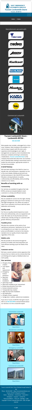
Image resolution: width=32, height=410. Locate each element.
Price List (17, 398)
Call (16, 407)
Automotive (25, 395)
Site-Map (22, 398)
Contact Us (22, 396)
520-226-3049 (16, 141)
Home (13, 19)
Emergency (9, 396)
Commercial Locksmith (16, 366)
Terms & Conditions (8, 398)
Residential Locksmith (16, 330)
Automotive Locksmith (16, 312)
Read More (16, 327)
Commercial (18, 395)
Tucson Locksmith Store (17, 157)
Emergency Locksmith (16, 348)
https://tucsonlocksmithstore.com (21, 391)
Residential (10, 395)
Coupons (16, 396)
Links (27, 398)
